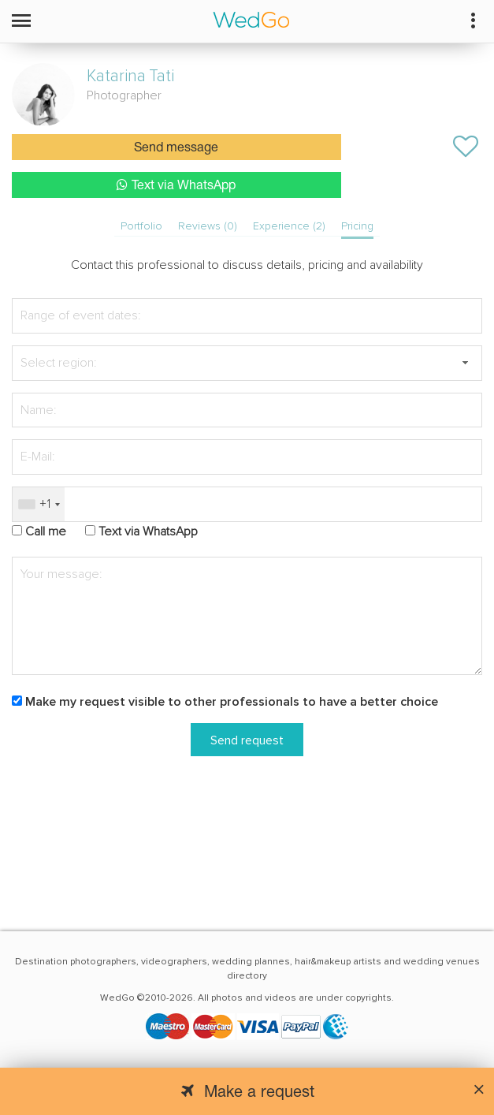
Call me (45, 531)
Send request (247, 740)
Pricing (357, 226)
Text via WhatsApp (176, 185)
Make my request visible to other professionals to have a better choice (231, 702)
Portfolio (141, 226)
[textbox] (247, 363)
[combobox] (39, 504)
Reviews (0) (207, 226)
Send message (176, 148)
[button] (465, 363)
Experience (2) (289, 226)
